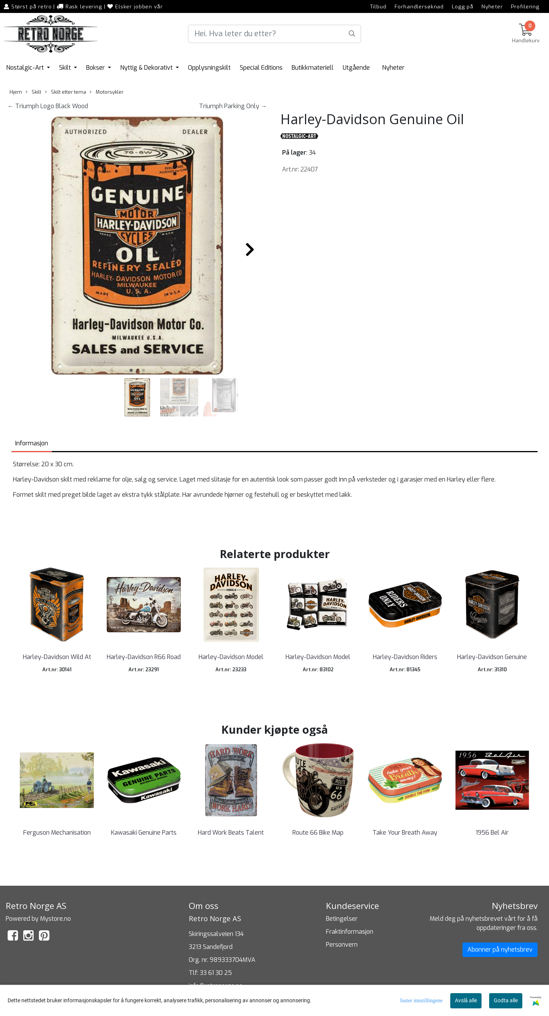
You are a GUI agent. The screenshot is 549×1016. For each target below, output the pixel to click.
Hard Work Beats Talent (231, 833)
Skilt (65, 68)
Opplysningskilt (209, 68)
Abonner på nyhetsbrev (500, 950)
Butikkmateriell (313, 68)
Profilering (525, 6)
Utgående (356, 68)
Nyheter (492, 6)
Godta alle (506, 1000)
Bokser (96, 68)
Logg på (463, 6)
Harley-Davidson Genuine (492, 657)
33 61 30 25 (216, 973)
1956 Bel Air (492, 833)
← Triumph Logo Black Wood (48, 106)
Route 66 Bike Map (318, 833)
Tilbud (378, 6)
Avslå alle (466, 1000)
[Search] (274, 34)
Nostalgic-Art (25, 68)
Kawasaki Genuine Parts (144, 833)
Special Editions (261, 68)
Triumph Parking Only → (233, 106)
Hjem (16, 92)
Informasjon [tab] (31, 443)
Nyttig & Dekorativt (147, 68)
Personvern (342, 945)
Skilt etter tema (65, 92)
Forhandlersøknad (419, 6)
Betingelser (342, 919)
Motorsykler (107, 92)
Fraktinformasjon (349, 932)
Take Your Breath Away (404, 833)
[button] (131, 370)
